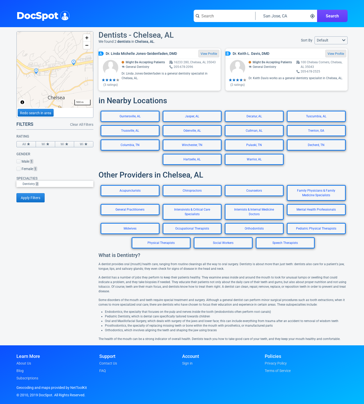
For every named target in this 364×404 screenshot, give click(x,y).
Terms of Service (278, 371)
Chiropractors (192, 190)
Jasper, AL (192, 116)
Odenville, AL (192, 130)
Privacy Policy (276, 363)
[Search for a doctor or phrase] (224, 16)
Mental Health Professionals (316, 209)
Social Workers (223, 243)
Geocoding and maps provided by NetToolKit (51, 388)
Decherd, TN (316, 145)
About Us (23, 363)
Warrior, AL (254, 159)
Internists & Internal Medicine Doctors (254, 212)
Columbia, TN (130, 145)
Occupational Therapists (192, 228)
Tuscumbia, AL (316, 116)
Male (24, 161)
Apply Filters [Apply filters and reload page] (30, 198)
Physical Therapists (161, 243)
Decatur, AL (254, 116)
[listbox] (54, 184)
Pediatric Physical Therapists (316, 228)
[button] (331, 40)
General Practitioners (129, 209)
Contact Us (108, 363)
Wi (45, 144)
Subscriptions (27, 378)
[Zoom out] (87, 45)
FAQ (102, 371)
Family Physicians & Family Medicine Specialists (316, 193)
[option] (58, 184)
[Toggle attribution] (22, 102)
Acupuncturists (130, 190)
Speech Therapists (285, 243)
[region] (55, 70)
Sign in (187, 363)
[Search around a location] (286, 16)
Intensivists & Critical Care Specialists (192, 212)
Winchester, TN (192, 145)
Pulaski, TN (254, 145)
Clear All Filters (81, 124)
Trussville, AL (130, 130)
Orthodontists (254, 228)
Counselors (254, 190)
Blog (20, 371)
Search (332, 16)
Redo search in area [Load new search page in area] (35, 113)
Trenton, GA (316, 130)
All (26, 144)
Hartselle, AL (192, 159)
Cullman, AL (254, 130)
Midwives (130, 228)
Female (26, 169)
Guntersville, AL (130, 116)
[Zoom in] (87, 38)
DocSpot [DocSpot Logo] (41, 15)
